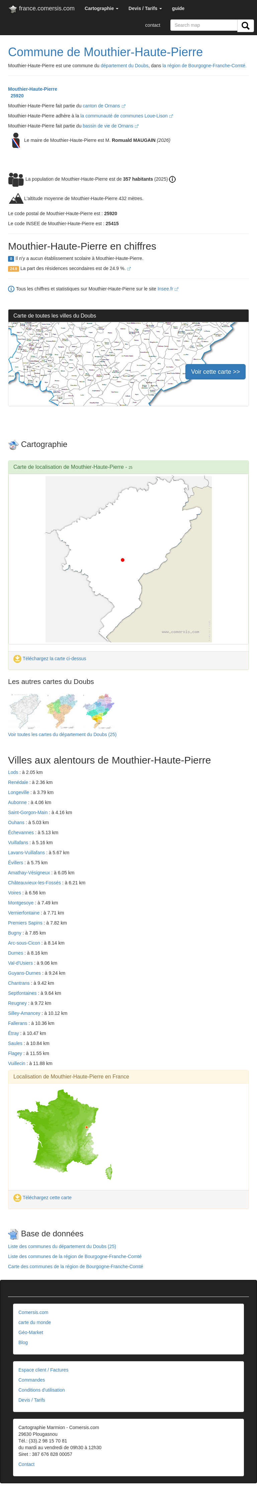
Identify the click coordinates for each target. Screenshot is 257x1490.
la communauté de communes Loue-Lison (126, 115)
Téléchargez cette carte (42, 1197)
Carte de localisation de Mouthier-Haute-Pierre (68, 467)
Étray (14, 1033)
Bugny (15, 933)
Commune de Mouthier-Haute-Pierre (105, 52)
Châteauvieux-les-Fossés (35, 882)
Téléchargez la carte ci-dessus (49, 658)
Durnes (16, 953)
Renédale (18, 782)
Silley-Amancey (24, 1013)
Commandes (31, 1380)
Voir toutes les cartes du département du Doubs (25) (62, 734)
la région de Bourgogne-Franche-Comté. (205, 65)
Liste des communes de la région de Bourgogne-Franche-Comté (75, 1256)
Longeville (19, 792)
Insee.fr (168, 288)
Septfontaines (23, 993)
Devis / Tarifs (31, 1400)
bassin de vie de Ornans (111, 125)
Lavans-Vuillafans (27, 852)
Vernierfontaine (24, 912)
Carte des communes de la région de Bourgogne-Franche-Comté (75, 1266)
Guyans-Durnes (25, 973)
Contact (26, 1464)
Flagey (15, 1053)
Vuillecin (17, 1063)
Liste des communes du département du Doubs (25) (62, 1246)
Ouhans (17, 822)
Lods (13, 772)
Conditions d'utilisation (41, 1390)
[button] (101, 8)
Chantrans (19, 983)
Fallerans (18, 1023)
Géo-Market (30, 1332)
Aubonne (18, 802)
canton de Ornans (104, 105)
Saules (16, 1043)
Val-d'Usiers (21, 963)
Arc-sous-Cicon (24, 943)
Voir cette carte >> (215, 371)
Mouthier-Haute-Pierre (32, 89)
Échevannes (21, 832)
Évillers (16, 862)
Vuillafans (18, 842)
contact (152, 25)
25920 (16, 95)
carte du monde (34, 1322)
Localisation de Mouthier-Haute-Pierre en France (71, 1076)
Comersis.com (33, 1312)
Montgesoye (21, 902)
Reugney (18, 1003)
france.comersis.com (41, 9)
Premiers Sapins (26, 923)
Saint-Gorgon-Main (28, 812)
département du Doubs (124, 65)
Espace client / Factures (43, 1370)
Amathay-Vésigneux (29, 872)
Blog (23, 1342)
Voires (15, 892)
